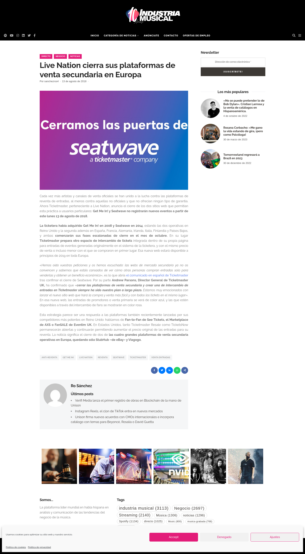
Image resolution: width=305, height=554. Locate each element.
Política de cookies (16, 547)
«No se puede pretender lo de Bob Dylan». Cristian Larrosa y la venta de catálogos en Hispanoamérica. (243, 106)
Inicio (95, 35)
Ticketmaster (138, 357)
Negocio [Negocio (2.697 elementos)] (189, 508)
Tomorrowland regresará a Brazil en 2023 (241, 156)
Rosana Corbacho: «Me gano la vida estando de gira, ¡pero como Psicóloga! (243, 131)
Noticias (75, 56)
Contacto (171, 35)
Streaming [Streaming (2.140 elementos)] (135, 515)
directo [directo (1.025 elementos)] (153, 521)
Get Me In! (68, 357)
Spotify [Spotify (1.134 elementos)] (128, 521)
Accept (174, 537)
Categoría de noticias (120, 35)
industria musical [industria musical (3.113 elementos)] (144, 508)
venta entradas (160, 357)
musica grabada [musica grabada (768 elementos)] (200, 521)
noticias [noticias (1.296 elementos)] (194, 515)
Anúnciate (151, 35)
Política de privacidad (39, 547)
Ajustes (275, 537)
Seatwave (118, 357)
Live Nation (85, 357)
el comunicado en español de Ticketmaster (157, 275)
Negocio (60, 56)
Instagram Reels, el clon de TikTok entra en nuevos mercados (119, 411)
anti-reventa (49, 357)
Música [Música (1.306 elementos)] (166, 515)
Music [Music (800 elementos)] (175, 521)
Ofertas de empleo (196, 35)
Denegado (224, 537)
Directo (46, 56)
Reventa (103, 357)
